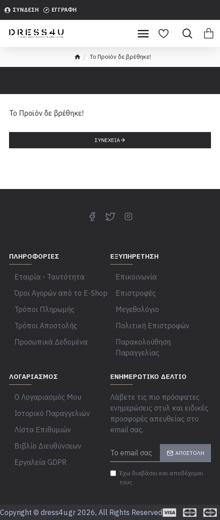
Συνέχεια (107, 140)
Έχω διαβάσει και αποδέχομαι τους (156, 478)
